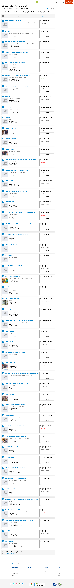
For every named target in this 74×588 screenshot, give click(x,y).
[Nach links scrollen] (2, 11)
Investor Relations (15, 573)
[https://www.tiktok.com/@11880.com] (14, 584)
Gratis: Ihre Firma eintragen (69, 2)
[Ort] (29, 2)
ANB (59, 575)
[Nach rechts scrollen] (54, 11)
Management (14, 571)
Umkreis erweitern (10, 553)
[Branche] (16, 2)
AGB (59, 573)
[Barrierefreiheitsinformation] (62, 2)
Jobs (13, 575)
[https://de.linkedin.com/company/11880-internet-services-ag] (22, 584)
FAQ (45, 571)
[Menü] (64, 2)
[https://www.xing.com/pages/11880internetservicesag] (20, 584)
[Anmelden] (58, 2)
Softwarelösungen (32, 571)
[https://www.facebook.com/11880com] (11, 584)
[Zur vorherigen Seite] (27, 557)
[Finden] (37, 2)
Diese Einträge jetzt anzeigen (38, 16)
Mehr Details (47, 26)
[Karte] (49, 8)
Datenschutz (60, 571)
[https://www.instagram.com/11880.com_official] (17, 584)
